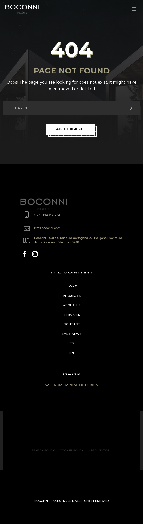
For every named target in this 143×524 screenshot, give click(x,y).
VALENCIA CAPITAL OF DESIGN (71, 385)
